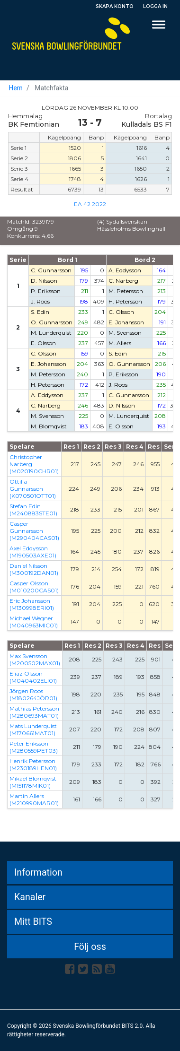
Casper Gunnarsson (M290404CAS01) (34, 530)
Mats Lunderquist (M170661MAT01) (33, 729)
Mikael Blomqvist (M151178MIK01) (32, 782)
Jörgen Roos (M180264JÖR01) (33, 694)
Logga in (155, 6)
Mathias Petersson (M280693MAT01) (34, 712)
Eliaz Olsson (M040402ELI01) (33, 677)
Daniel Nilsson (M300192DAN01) (33, 569)
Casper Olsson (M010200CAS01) (34, 587)
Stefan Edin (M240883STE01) (33, 510)
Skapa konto (115, 6)
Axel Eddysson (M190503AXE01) (32, 552)
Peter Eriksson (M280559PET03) (33, 747)
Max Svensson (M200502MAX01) (34, 659)
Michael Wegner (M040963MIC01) (33, 622)
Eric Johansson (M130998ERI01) (31, 604)
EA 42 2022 (90, 204)
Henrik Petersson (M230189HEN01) (33, 764)
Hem (16, 88)
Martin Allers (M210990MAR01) (34, 799)
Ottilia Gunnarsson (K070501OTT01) (32, 488)
